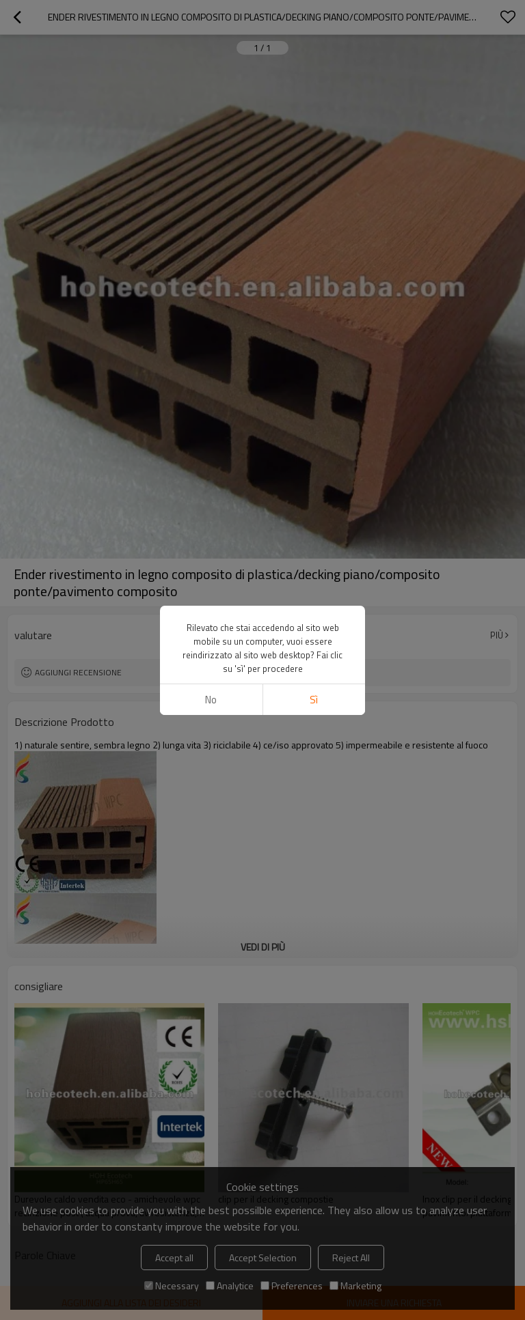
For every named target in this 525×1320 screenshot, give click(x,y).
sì (314, 699)
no (211, 699)
